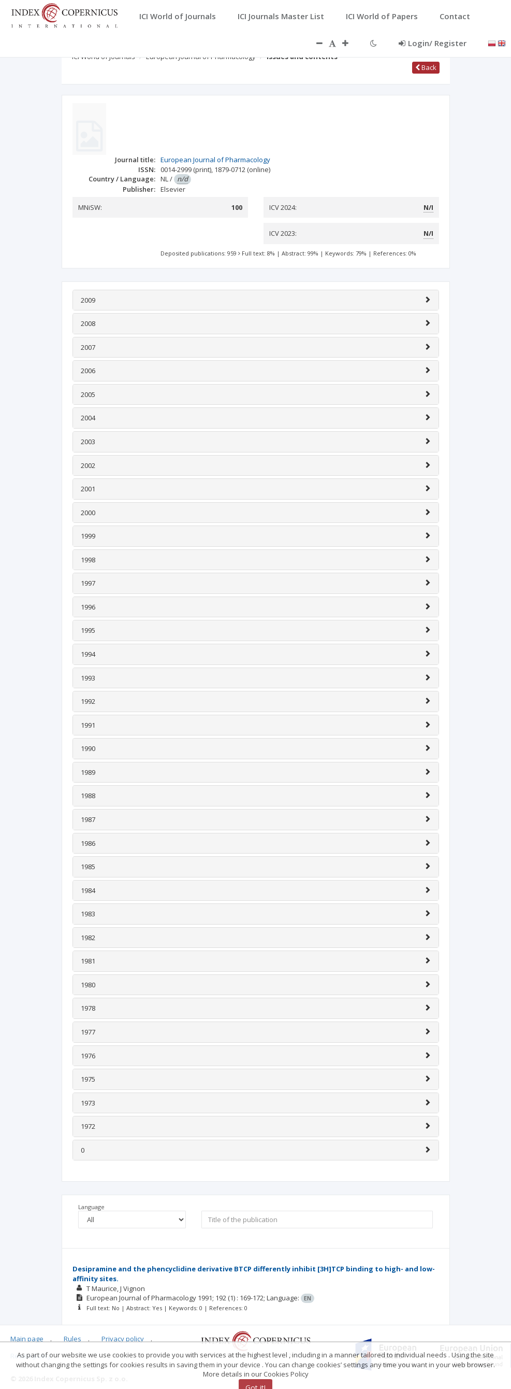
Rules (72, 1338)
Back (425, 67)
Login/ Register (432, 43)
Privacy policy (122, 1338)
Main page (26, 1338)
